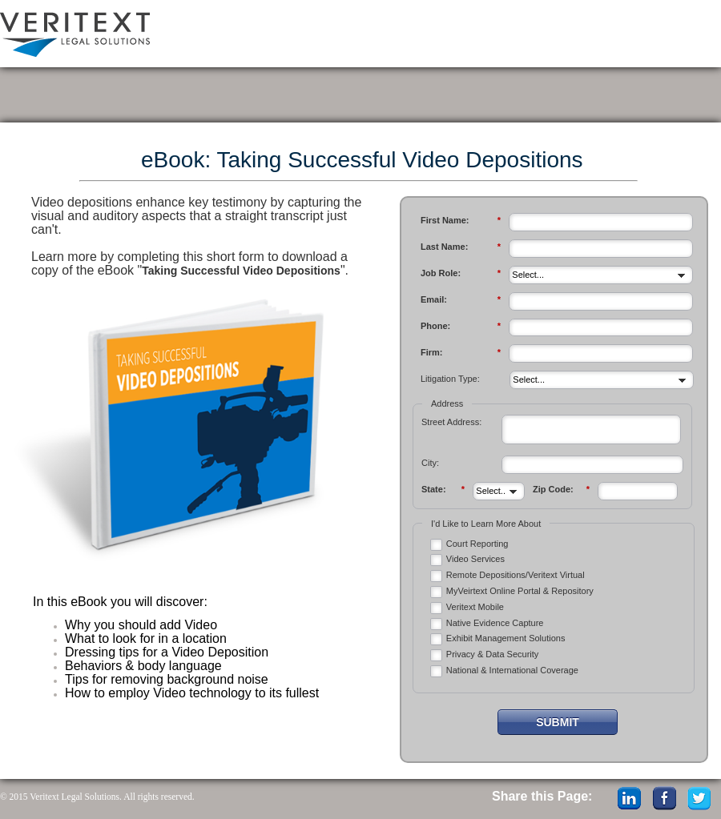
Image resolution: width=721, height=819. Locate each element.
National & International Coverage (512, 670)
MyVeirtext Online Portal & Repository (520, 591)
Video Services (475, 559)
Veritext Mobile (475, 607)
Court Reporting (477, 543)
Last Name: (461, 247)
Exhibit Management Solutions (506, 638)
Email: (461, 300)
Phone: (461, 326)
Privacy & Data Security (492, 654)
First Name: (461, 220)
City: (430, 463)
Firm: (461, 352)
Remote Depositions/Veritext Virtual (515, 575)
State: (443, 489)
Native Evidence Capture (495, 623)
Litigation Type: (450, 378)
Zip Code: (561, 489)
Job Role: (461, 273)
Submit (557, 722)
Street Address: (451, 422)
